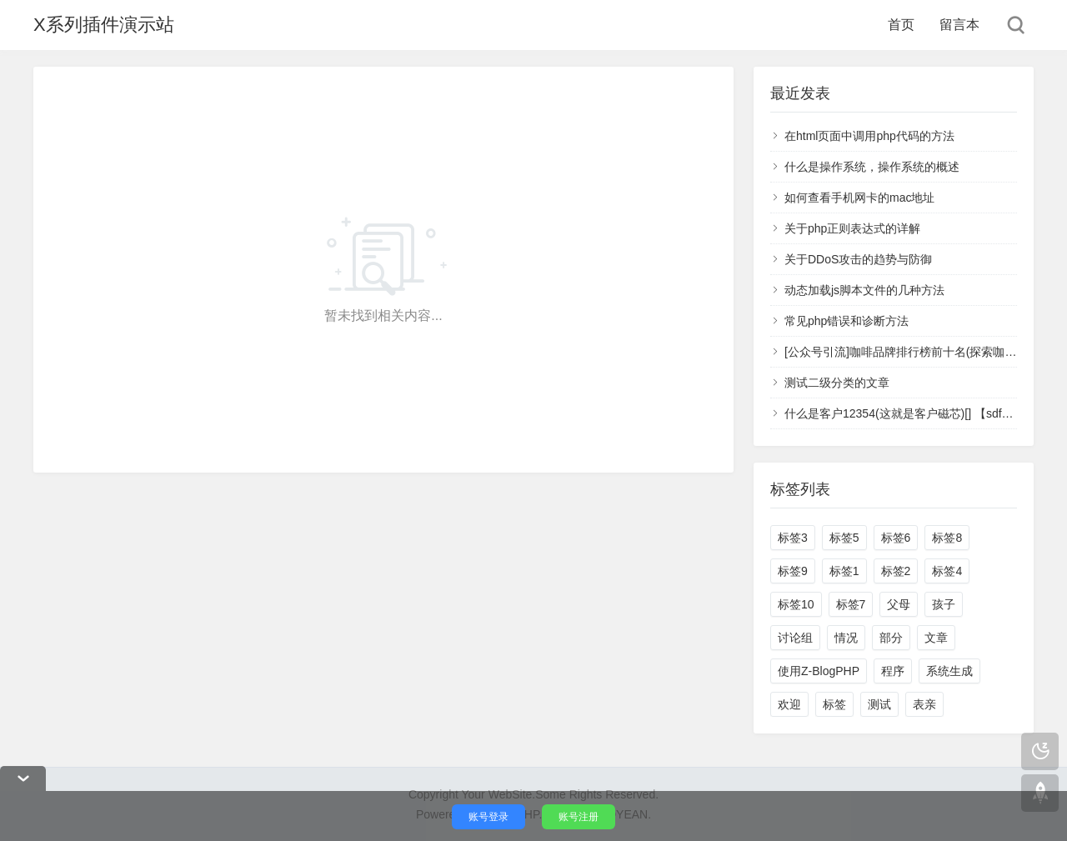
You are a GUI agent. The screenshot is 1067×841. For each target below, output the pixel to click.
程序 (892, 671)
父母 (898, 604)
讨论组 (795, 637)
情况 (846, 637)
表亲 (924, 704)
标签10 (796, 604)
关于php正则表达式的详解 (852, 228)
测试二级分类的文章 (836, 382)
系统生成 (949, 671)
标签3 (793, 537)
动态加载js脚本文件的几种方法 (864, 290)
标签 (834, 704)
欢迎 (789, 704)
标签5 (844, 537)
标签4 (947, 571)
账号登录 (488, 817)
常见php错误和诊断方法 (846, 321)
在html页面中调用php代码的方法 (869, 136)
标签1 (844, 571)
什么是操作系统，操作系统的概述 (871, 166)
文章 (936, 637)
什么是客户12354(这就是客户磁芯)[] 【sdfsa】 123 (916, 413)
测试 (879, 704)
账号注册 (579, 817)
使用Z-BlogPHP (818, 671)
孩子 (943, 604)
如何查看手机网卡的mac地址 (859, 197)
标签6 (896, 537)
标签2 (896, 571)
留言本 (959, 25)
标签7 (851, 604)
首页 (901, 25)
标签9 (793, 571)
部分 (891, 637)
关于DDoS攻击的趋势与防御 (858, 259)
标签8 (947, 537)
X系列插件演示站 (103, 24)
